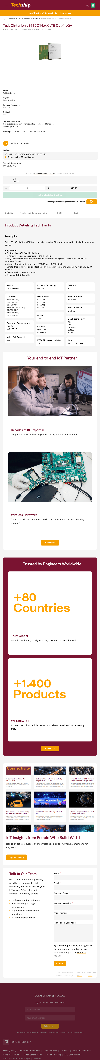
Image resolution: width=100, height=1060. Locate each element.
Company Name (62, 893)
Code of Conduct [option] (11, 1054)
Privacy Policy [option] (9, 1050)
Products (11, 19)
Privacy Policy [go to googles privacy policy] (59, 1032)
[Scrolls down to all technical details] (5, 143)
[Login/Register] (93, 5)
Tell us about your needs (65, 922)
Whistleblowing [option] (53, 1054)
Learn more (65, 13)
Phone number (60, 912)
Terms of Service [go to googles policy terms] (89, 974)
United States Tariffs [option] (32, 1054)
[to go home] (20, 5)
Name (57, 873)
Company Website (63, 903)
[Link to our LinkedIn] (7, 1042)
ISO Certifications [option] (73, 1054)
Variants (6, 150)
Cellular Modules (24, 19)
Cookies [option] (65, 1050)
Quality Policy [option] (50, 1050)
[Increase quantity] (48, 188)
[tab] (9, 213)
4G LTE (35, 19)
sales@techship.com (44, 173)
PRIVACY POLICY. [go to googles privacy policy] (79, 974)
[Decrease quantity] (6, 188)
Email (57, 883)
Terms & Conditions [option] (82, 1050)
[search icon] (87, 5)
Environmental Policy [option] (30, 1050)
